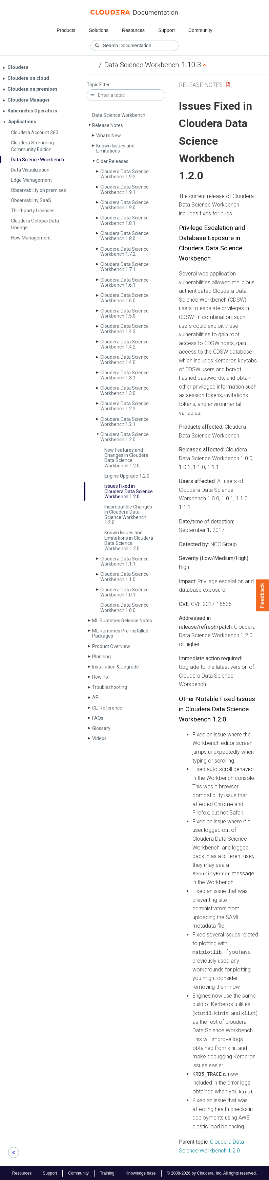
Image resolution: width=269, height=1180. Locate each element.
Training (107, 1172)
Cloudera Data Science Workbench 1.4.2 (124, 344)
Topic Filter (98, 84)
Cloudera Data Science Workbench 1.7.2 (124, 251)
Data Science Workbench (141, 65)
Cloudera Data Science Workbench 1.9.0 (124, 205)
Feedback (262, 595)
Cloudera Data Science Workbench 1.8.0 (124, 236)
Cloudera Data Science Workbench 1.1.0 (124, 576)
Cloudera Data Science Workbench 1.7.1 (124, 267)
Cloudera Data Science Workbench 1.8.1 (124, 220)
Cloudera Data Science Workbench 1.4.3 (124, 328)
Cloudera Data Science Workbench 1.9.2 (124, 174)
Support (166, 30)
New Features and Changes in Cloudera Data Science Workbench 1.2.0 (126, 457)
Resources (133, 30)
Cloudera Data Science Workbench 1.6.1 (124, 282)
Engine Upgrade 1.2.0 (126, 476)
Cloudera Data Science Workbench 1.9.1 (124, 189)
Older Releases (112, 161)
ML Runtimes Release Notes (122, 620)
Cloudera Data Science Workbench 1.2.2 (124, 406)
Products (66, 30)
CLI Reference (107, 708)
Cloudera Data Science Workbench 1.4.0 (124, 359)
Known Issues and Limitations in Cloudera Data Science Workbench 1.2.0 (128, 540)
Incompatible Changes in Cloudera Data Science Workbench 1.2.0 (128, 514)
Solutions (98, 30)
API (96, 697)
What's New (108, 135)
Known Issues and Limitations (115, 148)
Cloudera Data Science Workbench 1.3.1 (124, 375)
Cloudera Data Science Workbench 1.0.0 (124, 607)
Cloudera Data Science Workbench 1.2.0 (124, 437)
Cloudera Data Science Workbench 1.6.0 (124, 297)
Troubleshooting (109, 687)
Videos (99, 738)
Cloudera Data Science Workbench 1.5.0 (124, 313)
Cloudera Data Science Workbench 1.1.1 (124, 561)
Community (200, 30)
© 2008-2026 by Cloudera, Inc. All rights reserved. (212, 1172)
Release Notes (107, 125)
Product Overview (111, 646)
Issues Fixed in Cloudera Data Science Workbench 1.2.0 (128, 491)
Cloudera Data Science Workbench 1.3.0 (124, 390)
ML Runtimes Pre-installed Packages (120, 633)
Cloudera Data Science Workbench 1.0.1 (124, 592)
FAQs (97, 718)
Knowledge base (141, 1172)
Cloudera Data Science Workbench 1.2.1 (124, 421)
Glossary (101, 728)
